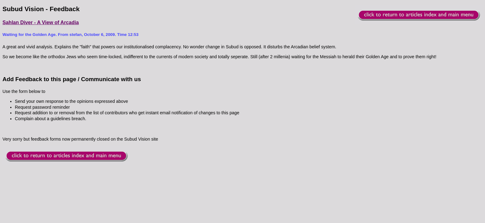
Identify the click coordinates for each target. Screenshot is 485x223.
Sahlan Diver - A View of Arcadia (40, 22)
